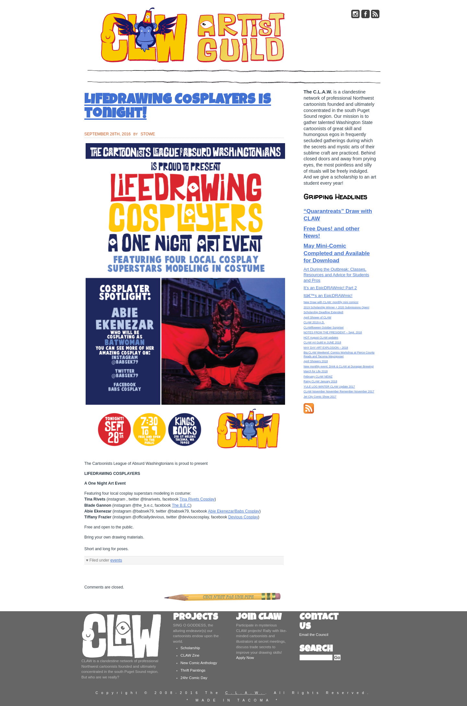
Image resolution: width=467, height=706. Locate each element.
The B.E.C (181, 505)
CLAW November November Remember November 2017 (339, 391)
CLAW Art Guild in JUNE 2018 (322, 342)
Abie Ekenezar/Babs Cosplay (233, 511)
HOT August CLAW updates (321, 337)
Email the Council (314, 635)
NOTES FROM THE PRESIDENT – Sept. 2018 (333, 332)
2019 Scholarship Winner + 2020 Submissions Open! (336, 307)
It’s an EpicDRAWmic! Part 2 (330, 287)
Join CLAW (258, 618)
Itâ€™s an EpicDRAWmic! (328, 295)
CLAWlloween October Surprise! (324, 327)
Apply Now (245, 658)
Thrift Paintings (193, 670)
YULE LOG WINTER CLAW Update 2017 (329, 386)
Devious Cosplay (243, 517)
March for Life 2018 (316, 371)
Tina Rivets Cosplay (196, 499)
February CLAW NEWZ (318, 376)
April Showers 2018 (316, 361)
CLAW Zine (190, 655)
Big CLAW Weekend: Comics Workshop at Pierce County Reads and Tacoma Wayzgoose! (339, 354)
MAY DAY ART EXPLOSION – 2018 (326, 347)
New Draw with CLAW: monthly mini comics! (331, 302)
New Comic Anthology (199, 663)
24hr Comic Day (194, 678)
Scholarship (190, 648)
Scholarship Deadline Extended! (323, 312)
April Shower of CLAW (317, 317)
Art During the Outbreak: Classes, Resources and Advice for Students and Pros (336, 275)
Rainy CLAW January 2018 (320, 381)
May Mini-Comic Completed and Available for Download (337, 253)
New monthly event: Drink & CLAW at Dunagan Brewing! (339, 366)
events (116, 560)
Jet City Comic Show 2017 (320, 396)
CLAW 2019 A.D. (314, 322)
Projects (195, 618)
